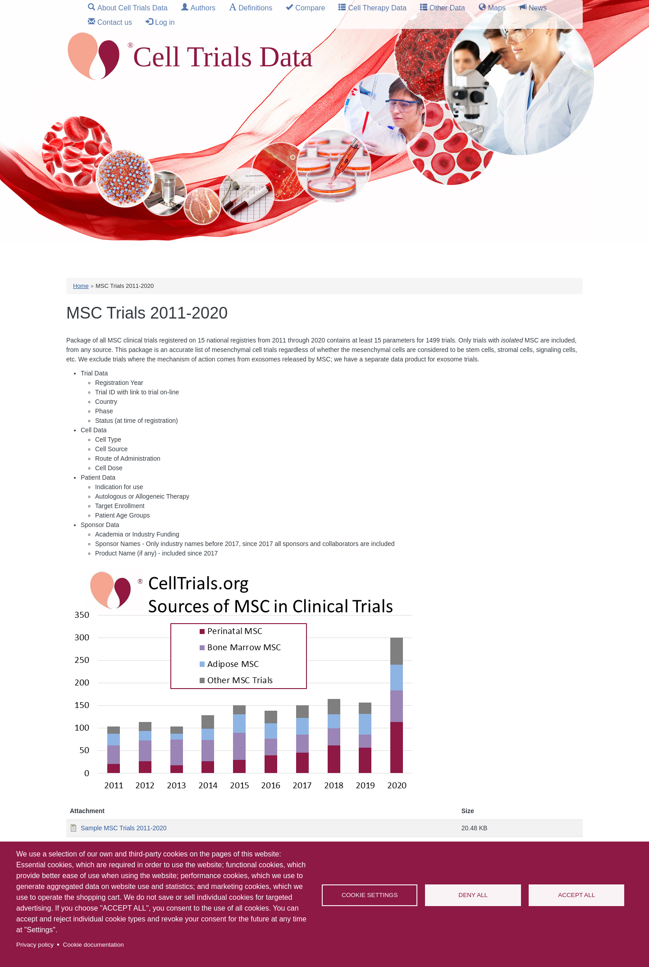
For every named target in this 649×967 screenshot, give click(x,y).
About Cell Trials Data (132, 8)
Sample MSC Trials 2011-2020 (124, 828)
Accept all (576, 895)
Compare (310, 8)
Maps (497, 8)
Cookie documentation (93, 944)
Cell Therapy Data (377, 8)
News (538, 8)
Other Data (447, 8)
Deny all (473, 895)
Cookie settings (370, 895)
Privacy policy (35, 944)
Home (81, 285)
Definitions (255, 8)
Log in (165, 22)
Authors (203, 8)
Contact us (114, 22)
